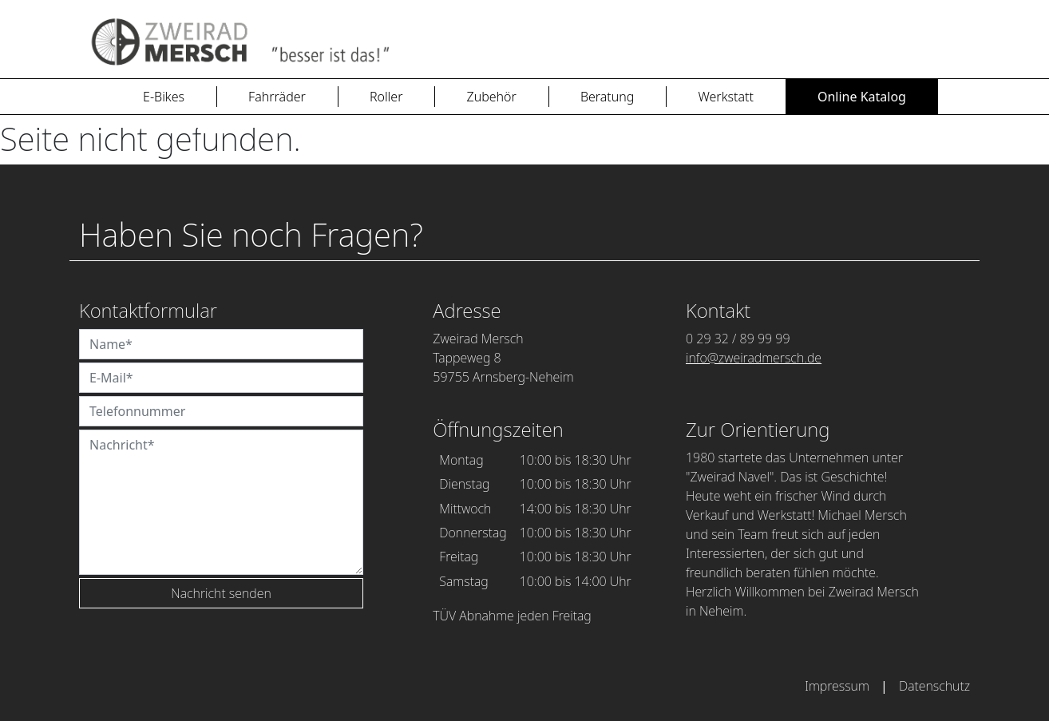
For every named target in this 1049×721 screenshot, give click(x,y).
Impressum (837, 686)
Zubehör (491, 96)
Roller (386, 96)
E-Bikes (163, 96)
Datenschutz (934, 686)
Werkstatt (726, 96)
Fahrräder (277, 96)
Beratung (607, 96)
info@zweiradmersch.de (753, 357)
